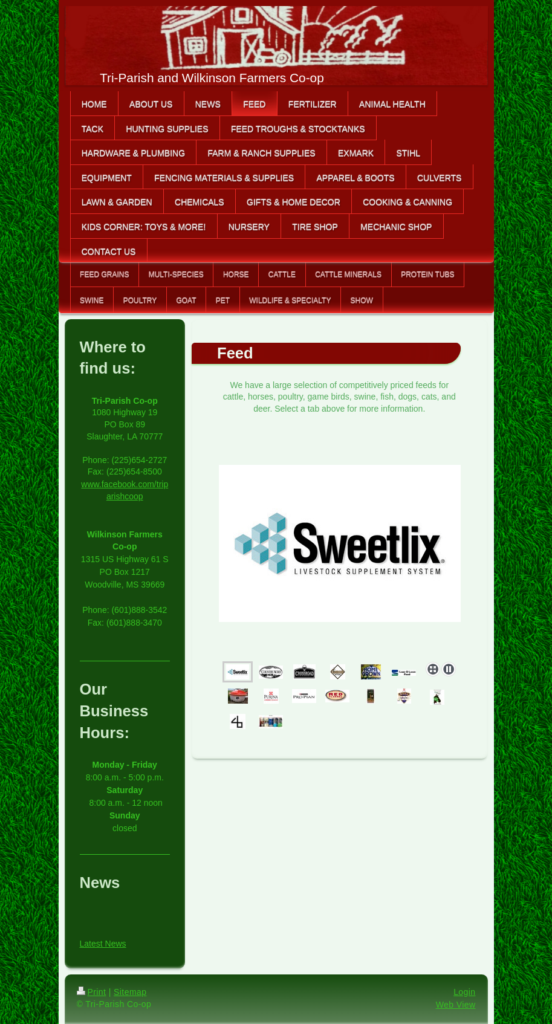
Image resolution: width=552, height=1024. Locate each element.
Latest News (103, 943)
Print (91, 992)
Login (464, 992)
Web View (456, 1004)
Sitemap (130, 992)
